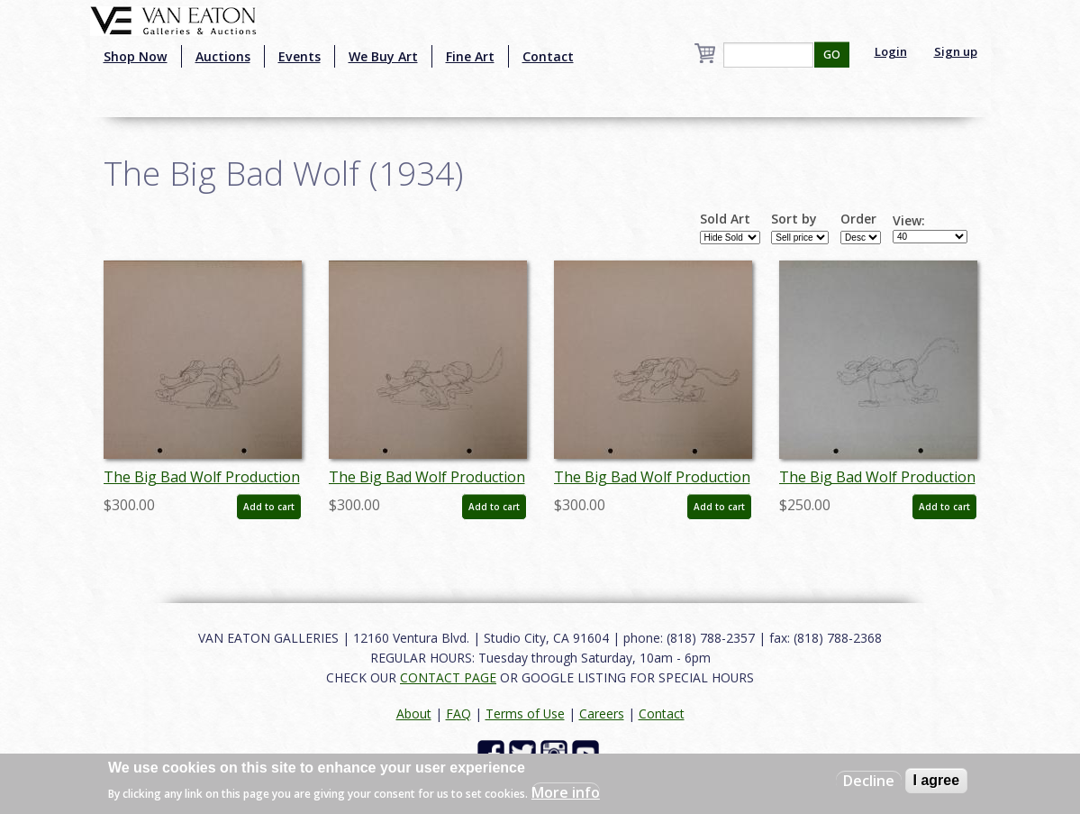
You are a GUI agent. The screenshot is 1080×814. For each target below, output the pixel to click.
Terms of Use (525, 713)
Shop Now (136, 56)
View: (909, 221)
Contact (548, 56)
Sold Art (725, 219)
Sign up (955, 51)
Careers (601, 713)
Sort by (794, 219)
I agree (936, 780)
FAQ (458, 713)
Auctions (222, 56)
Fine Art (470, 56)
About (413, 713)
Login (891, 51)
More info (565, 792)
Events (299, 56)
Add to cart (269, 506)
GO (831, 54)
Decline (868, 781)
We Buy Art (383, 56)
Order (858, 219)
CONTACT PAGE (448, 677)
